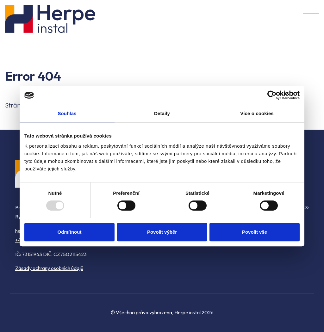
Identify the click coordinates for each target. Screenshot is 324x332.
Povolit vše (254, 232)
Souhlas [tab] (67, 113)
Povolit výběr (162, 232)
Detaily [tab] (162, 113)
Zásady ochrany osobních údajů (49, 268)
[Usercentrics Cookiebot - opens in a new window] (272, 95)
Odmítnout (70, 232)
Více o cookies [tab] (257, 113)
